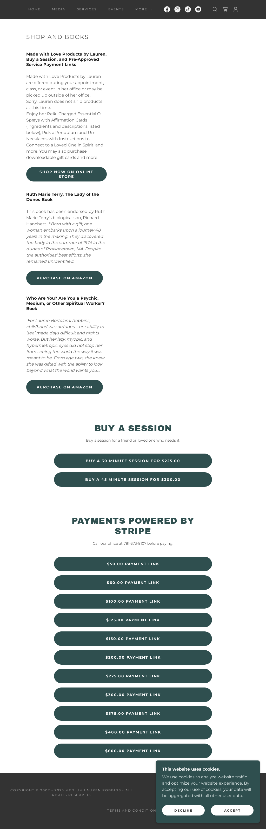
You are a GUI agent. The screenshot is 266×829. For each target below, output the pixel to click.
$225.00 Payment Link (133, 676)
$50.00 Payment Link (133, 564)
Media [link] (58, 9)
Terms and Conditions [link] (133, 810)
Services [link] (87, 9)
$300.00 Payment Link (133, 694)
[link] (167, 9)
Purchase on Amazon (64, 278)
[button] (143, 9)
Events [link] (116, 9)
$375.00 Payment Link (133, 713)
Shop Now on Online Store (66, 174)
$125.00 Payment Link (133, 620)
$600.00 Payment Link (133, 751)
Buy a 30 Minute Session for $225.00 (133, 461)
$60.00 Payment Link (133, 582)
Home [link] (34, 9)
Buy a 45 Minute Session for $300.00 (133, 479)
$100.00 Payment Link (133, 601)
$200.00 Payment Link (133, 657)
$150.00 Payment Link (133, 638)
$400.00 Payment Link (133, 732)
